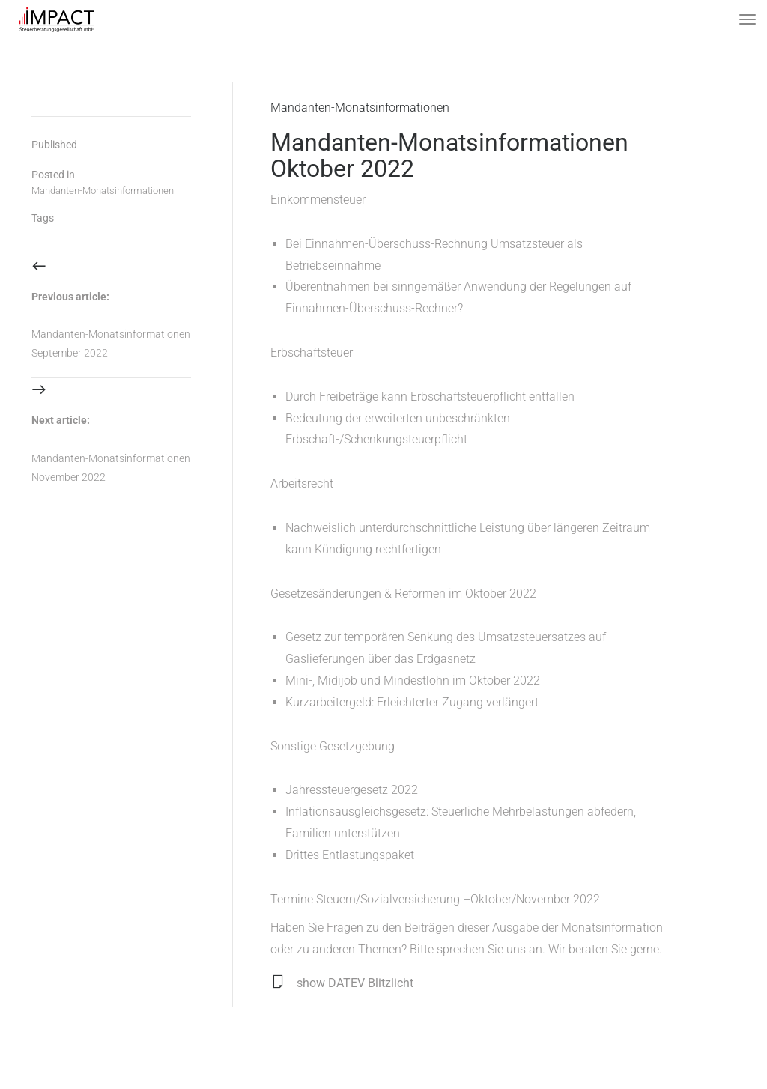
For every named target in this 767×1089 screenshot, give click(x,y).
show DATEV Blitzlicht (355, 983)
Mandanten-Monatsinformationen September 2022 (110, 343)
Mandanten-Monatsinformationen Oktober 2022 (449, 155)
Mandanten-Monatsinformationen (359, 107)
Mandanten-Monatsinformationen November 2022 (110, 467)
